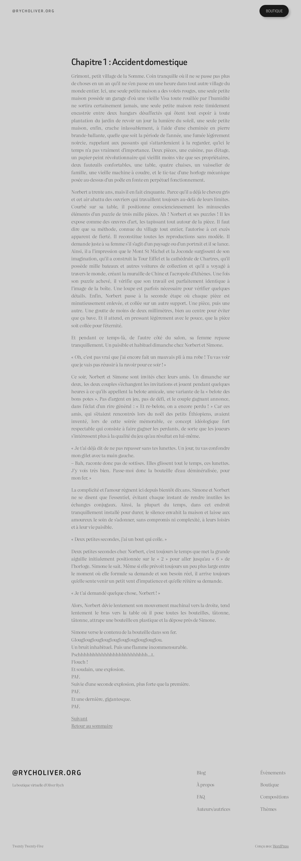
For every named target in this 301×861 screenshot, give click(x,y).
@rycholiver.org (33, 11)
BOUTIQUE (274, 11)
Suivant (79, 718)
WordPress (281, 845)
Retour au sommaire (92, 725)
